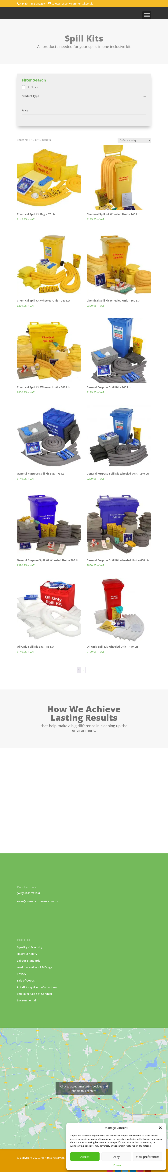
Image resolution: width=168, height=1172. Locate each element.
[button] (160, 1128)
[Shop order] (134, 140)
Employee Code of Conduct (34, 994)
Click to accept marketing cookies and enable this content (84, 1089)
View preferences (147, 1157)
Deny (116, 1157)
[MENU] (147, 15)
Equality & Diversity (29, 947)
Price (25, 110)
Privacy (117, 1165)
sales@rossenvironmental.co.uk (37, 901)
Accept (84, 1157)
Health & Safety (27, 954)
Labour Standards (28, 960)
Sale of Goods (26, 980)
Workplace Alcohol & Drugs (34, 967)
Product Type (30, 96)
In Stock (33, 87)
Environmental (26, 1000)
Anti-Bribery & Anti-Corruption (37, 987)
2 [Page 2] (83, 670)
